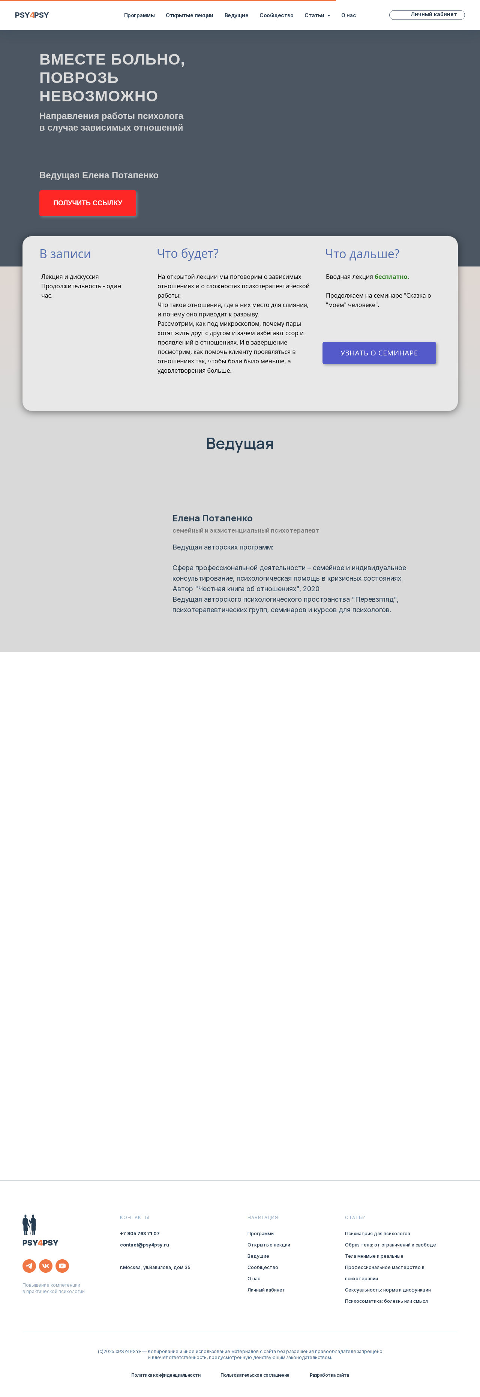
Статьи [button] (315, 15)
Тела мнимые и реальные (374, 1256)
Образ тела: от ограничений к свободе (390, 1245)
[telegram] (29, 1266)
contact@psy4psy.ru (144, 1245)
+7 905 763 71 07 (140, 1233)
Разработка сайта (329, 1375)
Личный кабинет (266, 1290)
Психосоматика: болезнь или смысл (386, 1301)
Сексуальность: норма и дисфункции (388, 1290)
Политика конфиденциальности (166, 1375)
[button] (87, 203)
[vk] (45, 1266)
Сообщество (276, 15)
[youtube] (62, 1266)
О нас (348, 15)
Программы (139, 15)
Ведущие (237, 15)
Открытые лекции (189, 15)
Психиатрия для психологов (377, 1233)
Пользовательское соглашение (255, 1375)
